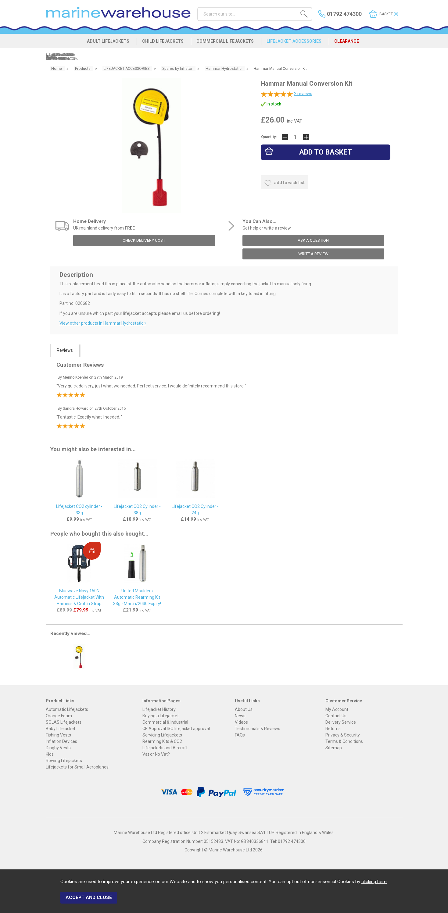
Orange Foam (59, 715)
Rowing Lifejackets (64, 760)
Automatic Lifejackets (67, 709)
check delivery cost (144, 240)
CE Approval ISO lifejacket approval (176, 728)
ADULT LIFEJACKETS (102, 43)
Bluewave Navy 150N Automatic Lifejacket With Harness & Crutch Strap (79, 597)
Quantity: (269, 137)
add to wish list (284, 183)
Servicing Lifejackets (162, 734)
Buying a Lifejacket (160, 715)
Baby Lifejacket (60, 728)
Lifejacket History (159, 709)
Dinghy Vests (58, 747)
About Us (244, 709)
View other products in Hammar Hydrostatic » (102, 322)
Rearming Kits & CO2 (162, 741)
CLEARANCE (354, 43)
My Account (336, 709)
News (240, 715)
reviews (303, 94)
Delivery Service (340, 721)
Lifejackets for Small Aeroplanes (77, 766)
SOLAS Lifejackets (63, 721)
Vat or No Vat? (156, 753)
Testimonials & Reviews (257, 728)
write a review (313, 253)
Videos (241, 721)
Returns (333, 728)
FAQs (240, 734)
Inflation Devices (61, 741)
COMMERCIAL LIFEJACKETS (226, 43)
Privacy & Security (342, 734)
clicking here (374, 883)
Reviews (65, 350)
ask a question (313, 240)
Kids (50, 753)
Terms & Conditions (344, 741)
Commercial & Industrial (165, 721)
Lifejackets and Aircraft (165, 747)
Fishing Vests (58, 734)
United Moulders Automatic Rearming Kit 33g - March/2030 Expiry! (137, 597)
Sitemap (333, 747)
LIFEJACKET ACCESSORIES (298, 43)
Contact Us (335, 715)
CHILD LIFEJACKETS (160, 43)
